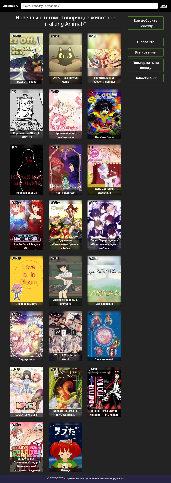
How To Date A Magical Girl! (27, 246)
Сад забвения (104, 303)
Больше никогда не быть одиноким (65, 412)
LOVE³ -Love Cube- (26, 414)
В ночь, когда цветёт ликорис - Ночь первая (104, 412)
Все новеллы (146, 52)
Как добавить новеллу (145, 23)
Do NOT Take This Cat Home (65, 79)
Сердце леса (27, 359)
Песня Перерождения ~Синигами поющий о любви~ (104, 244)
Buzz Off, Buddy (26, 81)
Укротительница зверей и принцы (104, 79)
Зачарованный (104, 359)
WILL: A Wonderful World (65, 357)
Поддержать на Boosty (145, 65)
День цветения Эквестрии (104, 190)
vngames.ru (71, 478)
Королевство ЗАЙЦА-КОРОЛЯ (26, 135)
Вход (163, 6)
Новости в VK (145, 78)
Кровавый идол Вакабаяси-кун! (65, 135)
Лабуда (65, 470)
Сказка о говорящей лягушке (65, 301)
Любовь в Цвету (26, 303)
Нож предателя (65, 192)
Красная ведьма (26, 192)
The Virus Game (104, 137)
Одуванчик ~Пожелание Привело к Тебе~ (65, 244)
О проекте (145, 42)
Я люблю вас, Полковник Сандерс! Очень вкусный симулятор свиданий (27, 464)
